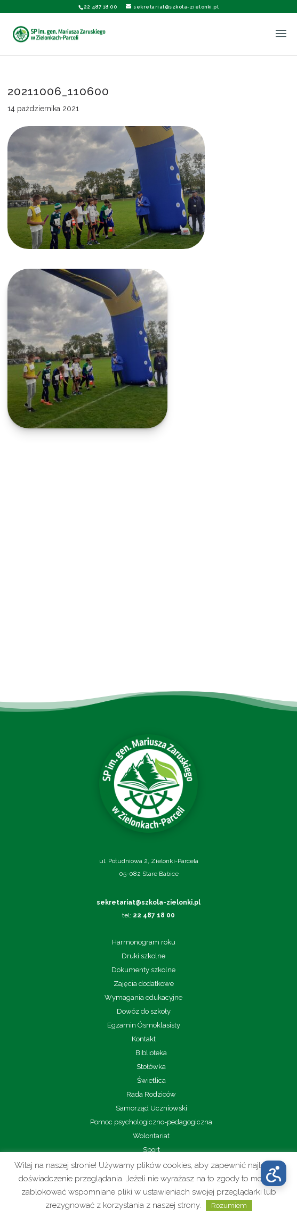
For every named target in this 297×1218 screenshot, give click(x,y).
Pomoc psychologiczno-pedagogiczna (151, 1122)
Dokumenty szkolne (143, 970)
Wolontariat (151, 1136)
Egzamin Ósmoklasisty (143, 1025)
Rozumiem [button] (229, 1205)
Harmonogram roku (143, 942)
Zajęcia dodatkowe (144, 984)
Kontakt (144, 1039)
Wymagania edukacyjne (143, 997)
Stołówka (151, 1067)
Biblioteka (151, 1053)
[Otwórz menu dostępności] (273, 1173)
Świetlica (151, 1080)
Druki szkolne (143, 956)
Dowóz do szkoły (144, 1011)
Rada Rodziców (151, 1094)
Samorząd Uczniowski (151, 1108)
